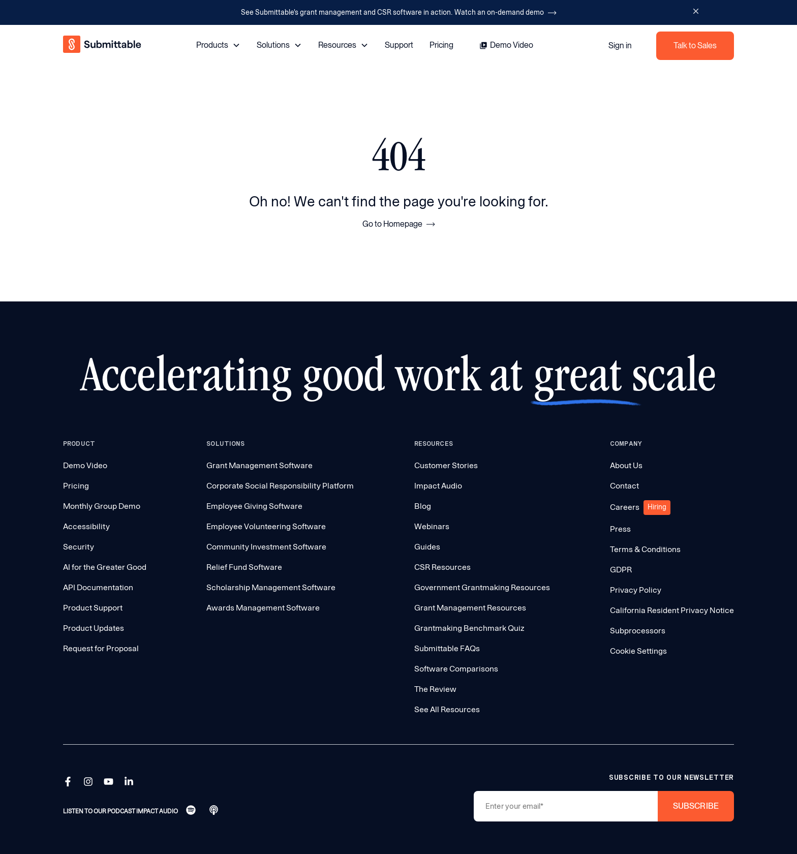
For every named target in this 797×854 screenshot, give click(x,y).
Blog (422, 506)
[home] (103, 46)
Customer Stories (446, 465)
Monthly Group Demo (101, 506)
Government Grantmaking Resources (482, 587)
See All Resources (447, 709)
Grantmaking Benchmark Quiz (469, 628)
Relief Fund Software (244, 567)
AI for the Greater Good (104, 567)
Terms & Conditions (645, 549)
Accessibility (86, 526)
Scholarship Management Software (270, 587)
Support (399, 45)
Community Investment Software (266, 546)
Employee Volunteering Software (266, 526)
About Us (626, 465)
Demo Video (85, 465)
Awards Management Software (263, 607)
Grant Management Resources (470, 607)
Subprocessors (637, 630)
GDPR (621, 569)
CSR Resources (442, 567)
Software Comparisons (456, 668)
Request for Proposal (101, 648)
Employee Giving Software (254, 506)
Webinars (431, 526)
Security (78, 546)
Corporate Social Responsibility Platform (280, 485)
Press (620, 529)
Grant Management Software (259, 465)
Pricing (441, 45)
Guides (427, 546)
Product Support (92, 607)
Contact (624, 485)
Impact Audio (438, 485)
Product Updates (93, 628)
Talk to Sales (695, 45)
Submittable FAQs (447, 648)
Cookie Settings (638, 651)
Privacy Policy (635, 590)
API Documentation (98, 587)
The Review (435, 689)
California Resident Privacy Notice (672, 610)
